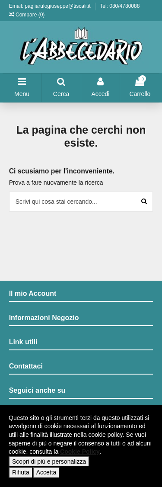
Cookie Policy (80, 451)
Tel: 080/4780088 (120, 6)
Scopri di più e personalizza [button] (49, 461)
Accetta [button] (46, 472)
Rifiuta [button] (20, 472)
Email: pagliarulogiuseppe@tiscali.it (50, 6)
